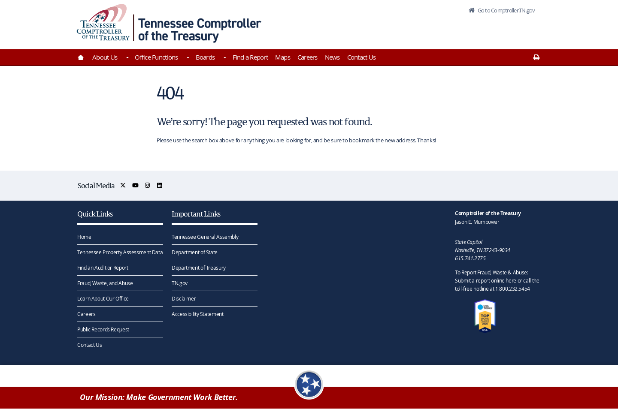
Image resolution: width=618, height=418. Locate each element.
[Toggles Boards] (224, 58)
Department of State (195, 252)
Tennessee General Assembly (205, 236)
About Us (104, 57)
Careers (307, 57)
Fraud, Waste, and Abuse (105, 283)
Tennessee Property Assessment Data (120, 252)
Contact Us (361, 57)
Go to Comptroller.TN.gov (505, 10)
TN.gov (180, 283)
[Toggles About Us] (126, 58)
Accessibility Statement (197, 313)
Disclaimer (184, 298)
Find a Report (250, 57)
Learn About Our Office (103, 298)
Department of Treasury (199, 267)
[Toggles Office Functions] (187, 58)
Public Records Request (103, 329)
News (332, 57)
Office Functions (156, 57)
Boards (205, 57)
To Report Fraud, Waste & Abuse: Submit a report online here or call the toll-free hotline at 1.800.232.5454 (497, 280)
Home (84, 236)
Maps (282, 57)
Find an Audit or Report (102, 267)
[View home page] (103, 22)
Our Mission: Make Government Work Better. (159, 397)
